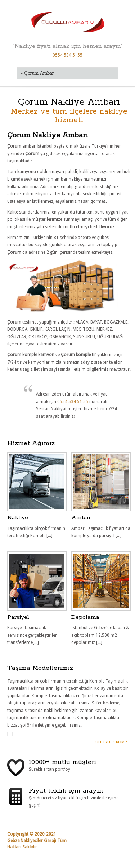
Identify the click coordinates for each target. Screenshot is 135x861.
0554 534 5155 (67, 55)
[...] (10, 733)
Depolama (85, 617)
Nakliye (17, 517)
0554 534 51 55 (73, 401)
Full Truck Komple (112, 742)
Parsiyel (18, 617)
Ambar (81, 517)
